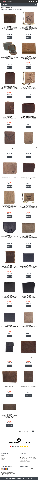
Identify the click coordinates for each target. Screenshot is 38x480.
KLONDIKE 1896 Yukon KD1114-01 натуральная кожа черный (9, 356)
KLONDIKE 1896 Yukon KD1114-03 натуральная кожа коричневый (9, 266)
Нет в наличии (28, 365)
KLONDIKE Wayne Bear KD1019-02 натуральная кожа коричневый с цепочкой (28, 28)
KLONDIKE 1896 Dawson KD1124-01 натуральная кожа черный (28, 266)
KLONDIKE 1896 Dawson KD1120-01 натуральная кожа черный (9, 326)
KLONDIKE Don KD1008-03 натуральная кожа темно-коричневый (9, 147)
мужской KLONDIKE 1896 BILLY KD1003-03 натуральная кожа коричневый (9, 28)
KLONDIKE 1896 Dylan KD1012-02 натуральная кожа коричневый (28, 147)
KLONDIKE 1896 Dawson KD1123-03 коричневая (9, 57)
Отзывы (2, 459)
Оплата (2, 455)
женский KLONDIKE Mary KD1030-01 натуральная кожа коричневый (9, 416)
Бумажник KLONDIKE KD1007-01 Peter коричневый (9, 385)
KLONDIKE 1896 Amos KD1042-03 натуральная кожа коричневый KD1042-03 (28, 177)
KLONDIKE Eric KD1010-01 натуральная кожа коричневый (28, 385)
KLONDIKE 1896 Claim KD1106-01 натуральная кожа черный (9, 296)
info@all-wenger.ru (26, 461)
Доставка (3, 456)
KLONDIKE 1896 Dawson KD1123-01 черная (9, 236)
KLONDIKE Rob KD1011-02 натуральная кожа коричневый (9, 176)
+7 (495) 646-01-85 (26, 455)
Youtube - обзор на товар (26, 469)
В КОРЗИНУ (9, 37)
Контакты (3, 458)
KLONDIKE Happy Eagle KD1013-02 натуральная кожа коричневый (28, 206)
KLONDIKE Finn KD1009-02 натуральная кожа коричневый (28, 326)
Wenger (11, 478)
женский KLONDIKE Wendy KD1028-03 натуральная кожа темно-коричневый (9, 118)
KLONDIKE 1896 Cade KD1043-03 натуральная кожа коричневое (9, 87)
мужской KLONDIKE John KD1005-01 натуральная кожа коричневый (28, 356)
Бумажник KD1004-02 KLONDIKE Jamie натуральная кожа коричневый (9, 206)
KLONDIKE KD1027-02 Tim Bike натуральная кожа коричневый (28, 87)
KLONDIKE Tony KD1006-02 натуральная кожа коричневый (28, 236)
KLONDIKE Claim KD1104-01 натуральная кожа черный (28, 296)
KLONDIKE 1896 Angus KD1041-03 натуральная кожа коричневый (28, 117)
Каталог (19, 5)
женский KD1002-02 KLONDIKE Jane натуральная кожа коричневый (28, 58)
